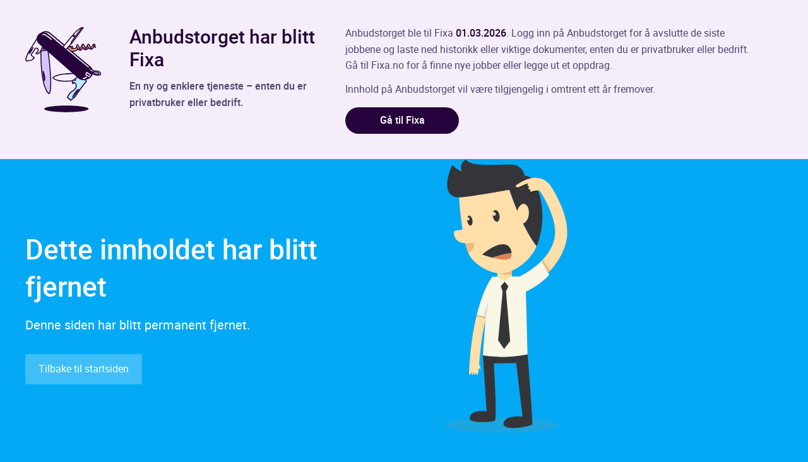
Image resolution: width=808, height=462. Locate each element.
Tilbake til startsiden (84, 369)
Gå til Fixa (402, 120)
